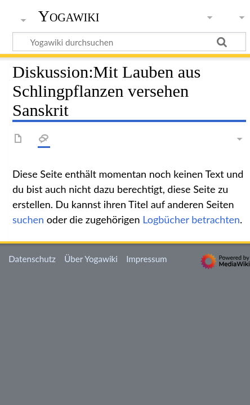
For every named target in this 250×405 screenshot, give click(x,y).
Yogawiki (69, 16)
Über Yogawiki (91, 259)
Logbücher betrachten (191, 219)
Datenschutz (32, 259)
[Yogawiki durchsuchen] (129, 42)
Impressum (146, 259)
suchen (28, 219)
